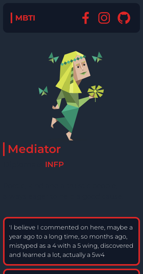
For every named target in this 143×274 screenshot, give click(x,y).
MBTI (25, 17)
